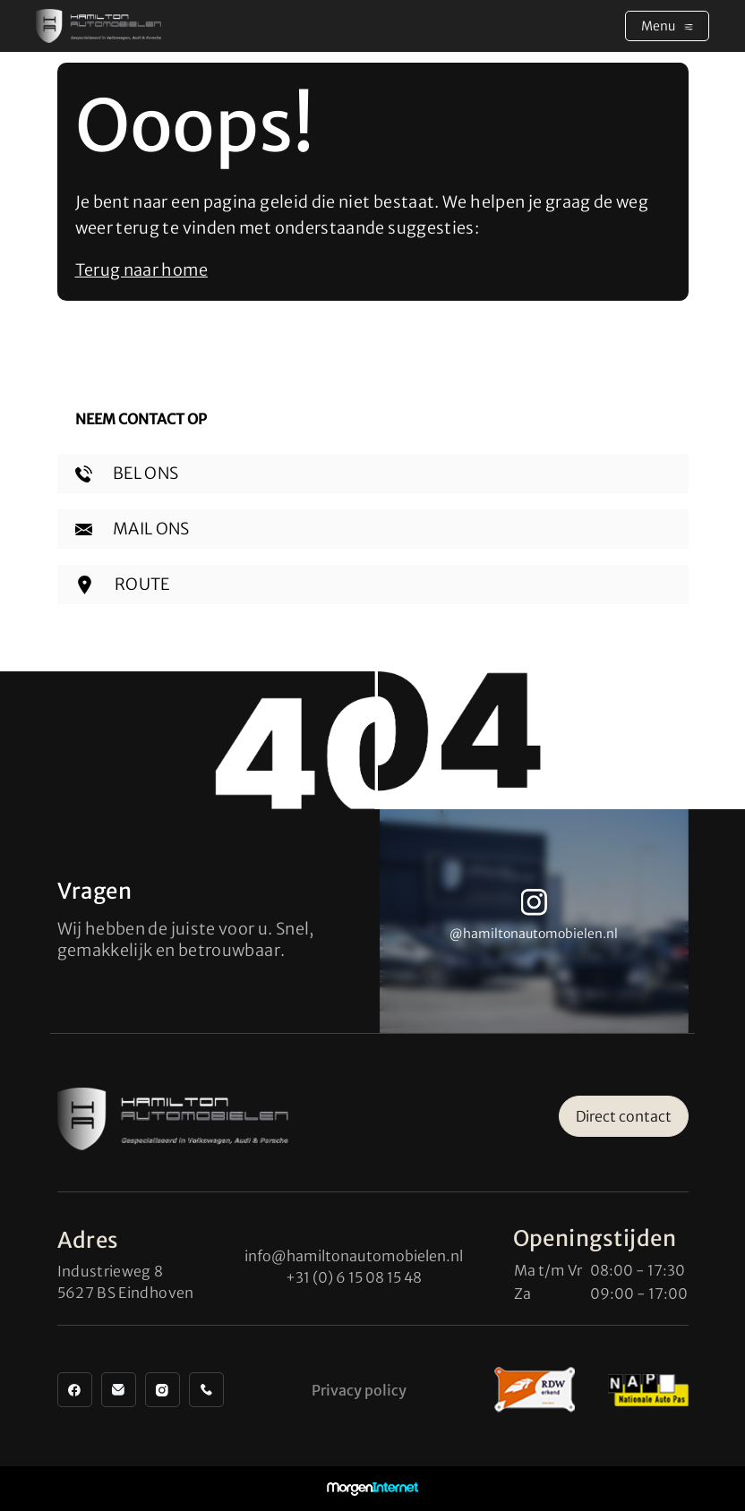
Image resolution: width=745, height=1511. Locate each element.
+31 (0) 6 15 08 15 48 (354, 1277)
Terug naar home (141, 270)
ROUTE (122, 584)
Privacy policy (359, 1390)
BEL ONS (127, 473)
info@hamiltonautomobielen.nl (353, 1256)
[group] (534, 921)
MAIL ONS (132, 528)
